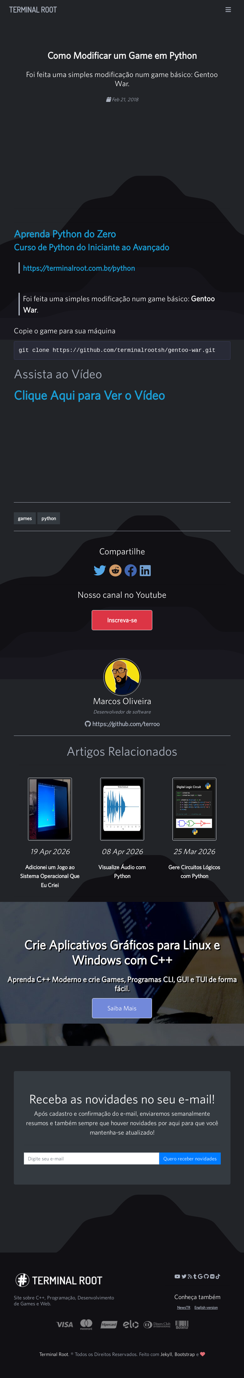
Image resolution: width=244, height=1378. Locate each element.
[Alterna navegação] (228, 9)
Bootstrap (185, 1354)
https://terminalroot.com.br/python (79, 268)
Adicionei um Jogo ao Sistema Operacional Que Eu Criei (49, 876)
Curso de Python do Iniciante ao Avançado (91, 247)
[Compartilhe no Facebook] (132, 570)
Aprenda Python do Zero (65, 233)
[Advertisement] (134, 152)
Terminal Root (33, 9)
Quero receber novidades (190, 1158)
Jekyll (166, 1354)
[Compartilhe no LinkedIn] (145, 570)
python (48, 518)
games (25, 518)
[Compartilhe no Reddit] (116, 570)
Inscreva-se (122, 620)
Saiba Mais (122, 1008)
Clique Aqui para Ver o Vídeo (89, 395)
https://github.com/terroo (122, 723)
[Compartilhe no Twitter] (101, 570)
